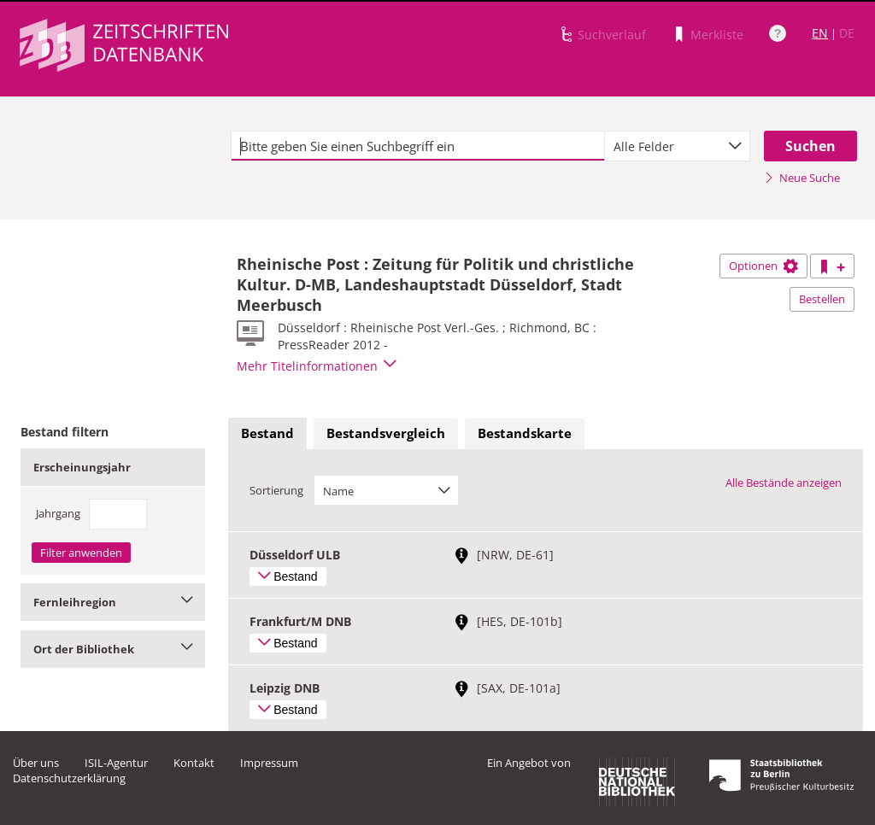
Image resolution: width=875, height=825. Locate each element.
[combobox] (677, 146)
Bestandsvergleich (385, 433)
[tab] (267, 434)
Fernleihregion (112, 602)
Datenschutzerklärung (69, 778)
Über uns (36, 762)
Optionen (763, 265)
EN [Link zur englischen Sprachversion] (820, 33)
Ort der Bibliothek (112, 649)
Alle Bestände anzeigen (783, 482)
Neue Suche (802, 177)
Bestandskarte (525, 433)
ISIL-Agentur (116, 762)
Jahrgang (58, 513)
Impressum (269, 762)
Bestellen (822, 299)
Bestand (267, 433)
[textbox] (418, 146)
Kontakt (193, 762)
